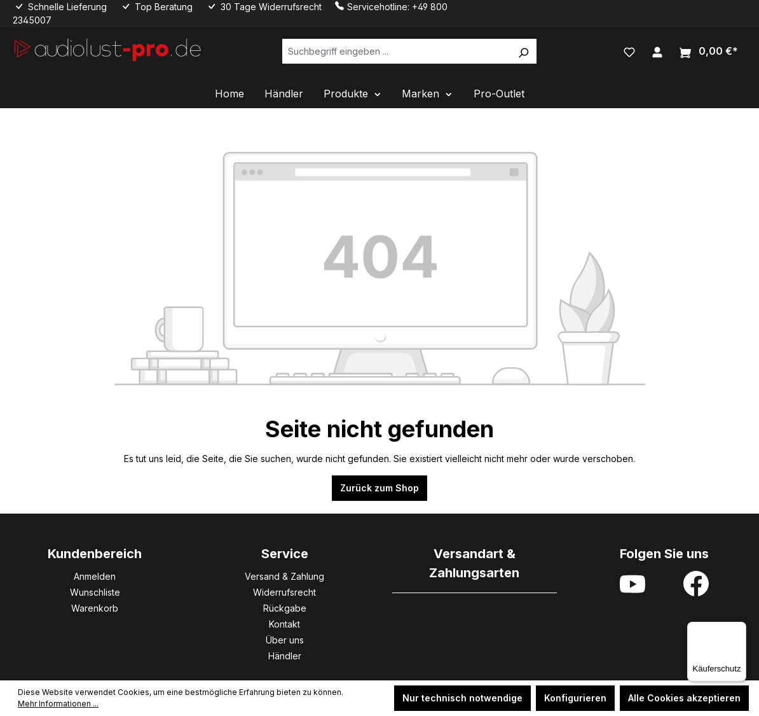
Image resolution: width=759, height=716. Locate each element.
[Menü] (738, 629)
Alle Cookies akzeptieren (684, 697)
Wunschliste (95, 592)
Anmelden (95, 576)
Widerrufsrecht (284, 592)
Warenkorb (94, 608)
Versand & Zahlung (284, 576)
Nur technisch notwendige (462, 697)
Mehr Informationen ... (58, 703)
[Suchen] (523, 51)
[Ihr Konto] (657, 51)
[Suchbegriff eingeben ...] (396, 51)
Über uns (285, 640)
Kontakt (284, 624)
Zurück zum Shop (379, 487)
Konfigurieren (575, 697)
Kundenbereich (95, 553)
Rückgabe (284, 608)
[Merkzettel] (629, 51)
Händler (284, 655)
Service (284, 553)
